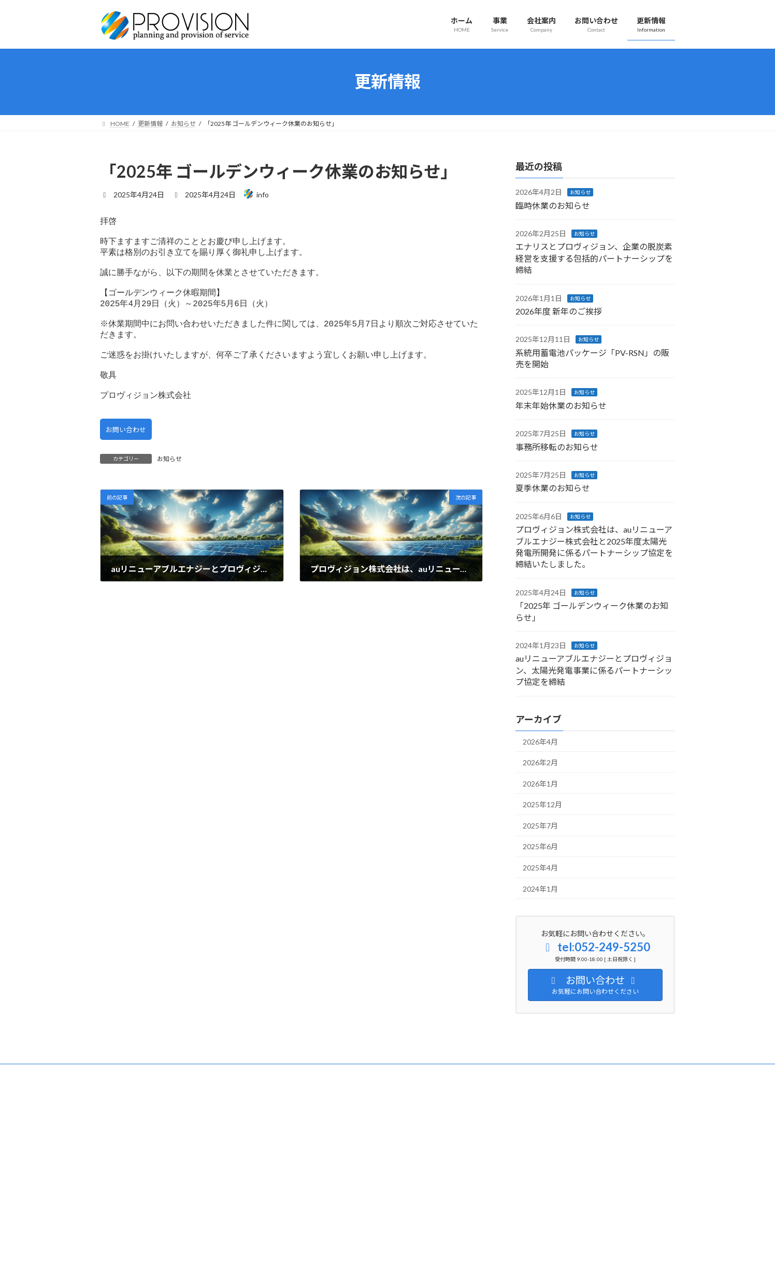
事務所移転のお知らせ (556, 446)
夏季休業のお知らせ (552, 488)
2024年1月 (540, 888)
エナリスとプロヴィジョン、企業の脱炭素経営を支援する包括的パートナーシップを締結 (594, 258)
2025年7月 (540, 825)
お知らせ (169, 488)
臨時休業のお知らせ (552, 205)
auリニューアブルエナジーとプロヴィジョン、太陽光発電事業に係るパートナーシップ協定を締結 (593, 670)
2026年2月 (540, 762)
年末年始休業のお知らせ (561, 405)
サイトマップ (128, 1073)
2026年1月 (540, 783)
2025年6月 (540, 846)
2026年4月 (540, 741)
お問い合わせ (128, 458)
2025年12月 (542, 804)
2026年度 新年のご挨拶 (558, 311)
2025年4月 (540, 867)
